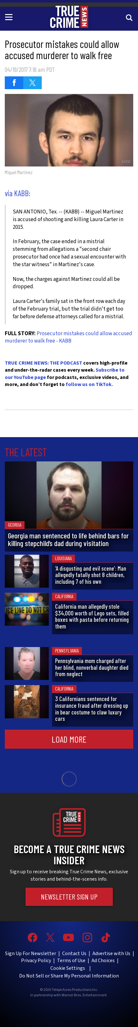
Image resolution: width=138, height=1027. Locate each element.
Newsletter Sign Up (69, 896)
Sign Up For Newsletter (30, 953)
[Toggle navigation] (10, 16)
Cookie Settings (67, 968)
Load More (69, 739)
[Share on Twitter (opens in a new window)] (32, 82)
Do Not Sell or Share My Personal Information (69, 975)
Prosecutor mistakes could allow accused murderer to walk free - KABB (68, 337)
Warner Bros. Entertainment (84, 995)
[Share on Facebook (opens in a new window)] (14, 82)
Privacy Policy (36, 960)
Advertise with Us (111, 953)
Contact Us (74, 953)
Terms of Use (71, 960)
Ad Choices (103, 960)
